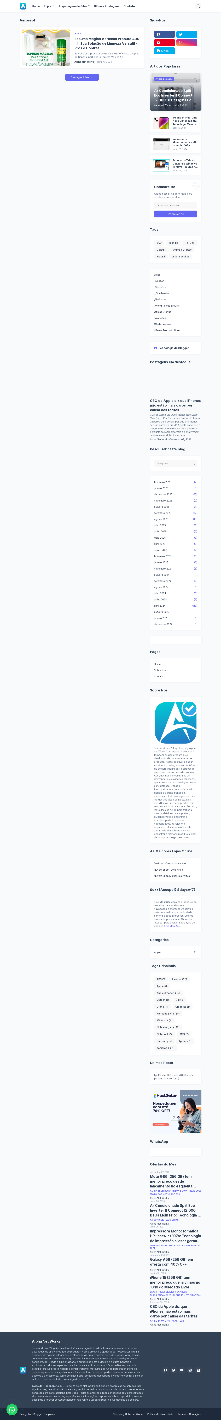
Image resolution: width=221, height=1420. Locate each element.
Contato (129, 6)
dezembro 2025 (175, 494)
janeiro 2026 (175, 488)
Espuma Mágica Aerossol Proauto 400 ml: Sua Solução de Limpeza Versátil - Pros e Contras (106, 43)
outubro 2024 (175, 575)
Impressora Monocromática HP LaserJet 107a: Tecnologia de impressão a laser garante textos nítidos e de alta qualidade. (184, 142)
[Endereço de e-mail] (175, 205)
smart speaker (180, 256)
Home (36, 6)
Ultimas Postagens (106, 6)
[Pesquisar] (198, 6)
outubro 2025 (175, 507)
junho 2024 (175, 599)
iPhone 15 (177, 1295)
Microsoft (164, 1020)
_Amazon (159, 280)
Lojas (47, 6)
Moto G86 (156, 1194)
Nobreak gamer (168, 1027)
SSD (159, 242)
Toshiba (173, 242)
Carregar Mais (80, 77)
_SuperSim (160, 287)
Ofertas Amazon (163, 324)
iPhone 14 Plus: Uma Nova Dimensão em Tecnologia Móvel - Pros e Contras (185, 121)
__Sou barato (161, 293)
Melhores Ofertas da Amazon (170, 863)
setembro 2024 (175, 581)
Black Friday (171, 1191)
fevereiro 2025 (175, 556)
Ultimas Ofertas (182, 249)
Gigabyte (182, 1006)
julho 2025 (175, 525)
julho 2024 (175, 593)
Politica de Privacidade (160, 1414)
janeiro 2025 (175, 562)
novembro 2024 (175, 568)
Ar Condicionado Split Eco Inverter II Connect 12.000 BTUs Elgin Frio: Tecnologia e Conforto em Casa (175, 1210)
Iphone (162, 1321)
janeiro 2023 (175, 618)
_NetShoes (160, 299)
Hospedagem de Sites (73, 6)
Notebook (165, 1034)
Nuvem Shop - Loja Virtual (168, 869)
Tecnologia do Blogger (171, 348)
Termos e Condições (189, 1414)
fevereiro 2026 (175, 482)
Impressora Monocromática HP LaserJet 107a (175, 1246)
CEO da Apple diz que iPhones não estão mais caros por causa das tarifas (175, 405)
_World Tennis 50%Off (166, 305)
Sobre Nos (160, 670)
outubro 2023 (175, 612)
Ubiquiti (161, 249)
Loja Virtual (160, 318)
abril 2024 (175, 605)
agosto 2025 (175, 519)
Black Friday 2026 (160, 1295)
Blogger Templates (44, 1414)
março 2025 (175, 550)
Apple (175, 952)
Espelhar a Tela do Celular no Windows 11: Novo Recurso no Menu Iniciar (185, 164)
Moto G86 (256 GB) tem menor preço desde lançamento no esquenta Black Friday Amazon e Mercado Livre (171, 1181)
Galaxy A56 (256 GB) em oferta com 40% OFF (171, 1261)
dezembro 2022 (175, 624)
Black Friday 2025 (190, 1191)
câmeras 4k (165, 1047)
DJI (179, 999)
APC (161, 979)
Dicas (175, 1220)
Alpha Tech (157, 1191)
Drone (162, 1006)
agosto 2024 (175, 587)
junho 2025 (175, 531)
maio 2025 (175, 537)
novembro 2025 (175, 500)
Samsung (164, 1041)
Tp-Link (189, 242)
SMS (184, 1034)
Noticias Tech (171, 1194)
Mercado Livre (168, 1013)
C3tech (163, 999)
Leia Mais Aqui (172, 926)
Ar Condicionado (160, 1220)
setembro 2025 (175, 513)
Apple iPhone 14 (168, 992)
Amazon (179, 979)
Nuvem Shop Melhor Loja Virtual (172, 875)
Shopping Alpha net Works (128, 1414)
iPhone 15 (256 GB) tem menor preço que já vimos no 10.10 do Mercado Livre (175, 1282)
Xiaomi (161, 256)
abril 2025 (175, 544)
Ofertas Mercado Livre (167, 330)
